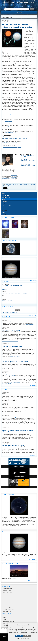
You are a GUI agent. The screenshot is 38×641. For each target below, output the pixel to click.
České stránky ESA (7, 596)
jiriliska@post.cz (8, 121)
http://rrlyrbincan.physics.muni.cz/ (9, 142)
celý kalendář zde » (31, 303)
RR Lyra (28, 184)
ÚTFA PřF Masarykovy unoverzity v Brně (19, 184)
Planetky (4, 619)
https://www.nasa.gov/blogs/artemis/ (10, 341)
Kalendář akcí (5, 281)
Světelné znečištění (6, 206)
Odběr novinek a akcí (7, 306)
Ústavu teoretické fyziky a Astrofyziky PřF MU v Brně (9, 178)
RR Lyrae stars (8, 184)
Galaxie (4, 617)
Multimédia (4, 208)
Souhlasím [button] (19, 635)
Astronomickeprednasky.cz (7, 180)
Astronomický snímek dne (9, 240)
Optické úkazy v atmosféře (8, 621)
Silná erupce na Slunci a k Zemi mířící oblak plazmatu (15, 361)
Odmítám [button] (27, 635)
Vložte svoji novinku (33, 315)
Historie (4, 214)
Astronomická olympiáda (8, 592)
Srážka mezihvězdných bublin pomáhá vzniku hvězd (27, 164)
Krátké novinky (6, 316)
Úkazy (3, 193)
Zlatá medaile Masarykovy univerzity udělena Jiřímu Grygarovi (28, 166)
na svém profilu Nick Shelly (16, 382)
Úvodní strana (5, 15)
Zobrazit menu (19, 12)
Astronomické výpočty (7, 604)
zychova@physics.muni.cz (10, 132)
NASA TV (4, 598)
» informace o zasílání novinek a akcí (9, 312)
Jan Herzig (4, 393)
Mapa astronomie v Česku (8, 609)
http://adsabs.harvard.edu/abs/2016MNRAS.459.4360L (15, 137)
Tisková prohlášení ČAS (8, 588)
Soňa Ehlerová (14, 175)
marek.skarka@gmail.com (10, 126)
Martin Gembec (5, 328)
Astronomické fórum (7, 611)
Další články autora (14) (25, 154)
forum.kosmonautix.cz (6, 383)
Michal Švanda (5, 429)
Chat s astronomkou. (29, 324)
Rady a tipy (5, 605)
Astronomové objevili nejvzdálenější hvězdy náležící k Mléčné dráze (18, 395)
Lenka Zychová (5, 21)
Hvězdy (15, 15)
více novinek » (33, 385)
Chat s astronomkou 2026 (8, 322)
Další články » (33, 455)
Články (10, 15)
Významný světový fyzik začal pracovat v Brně (26, 158)
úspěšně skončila (11, 375)
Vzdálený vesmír (5, 203)
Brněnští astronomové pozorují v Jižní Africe (13, 445)
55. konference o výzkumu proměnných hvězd (13, 417)
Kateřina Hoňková (5, 415)
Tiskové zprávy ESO (7, 594)
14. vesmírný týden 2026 (8, 494)
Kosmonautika (5, 195)
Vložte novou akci (33, 280)
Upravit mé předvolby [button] (23, 638)
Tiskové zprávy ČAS (7, 590)
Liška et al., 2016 (5, 53)
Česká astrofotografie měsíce (10, 258)
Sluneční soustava (6, 197)
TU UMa (8, 185)
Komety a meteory (6, 625)
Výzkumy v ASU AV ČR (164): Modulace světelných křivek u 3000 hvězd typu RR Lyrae (17, 431)
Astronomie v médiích (7, 607)
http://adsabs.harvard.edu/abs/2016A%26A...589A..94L (15, 138)
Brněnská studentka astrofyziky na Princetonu (13, 406)
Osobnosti (4, 210)
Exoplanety (4, 201)
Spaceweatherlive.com (15, 356)
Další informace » (32, 528)
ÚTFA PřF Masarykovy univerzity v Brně (12, 147)
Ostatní (3, 212)
